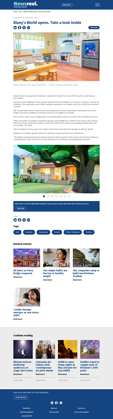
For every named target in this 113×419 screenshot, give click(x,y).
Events (57, 232)
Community (43, 232)
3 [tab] (52, 196)
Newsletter (67, 5)
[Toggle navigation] (97, 4)
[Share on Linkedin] (15, 27)
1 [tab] (44, 196)
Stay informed (20, 397)
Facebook (56, 402)
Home (15, 12)
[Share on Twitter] (24, 27)
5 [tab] (61, 196)
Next (101, 169)
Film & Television (72, 232)
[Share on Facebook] (19, 27)
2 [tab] (48, 196)
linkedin (52, 402)
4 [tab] (56, 196)
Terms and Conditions (81, 412)
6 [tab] (65, 196)
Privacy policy (54, 412)
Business (29, 232)
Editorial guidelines (26, 412)
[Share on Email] (28, 27)
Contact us (81, 408)
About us (54, 408)
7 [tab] (69, 196)
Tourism (89, 232)
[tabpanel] (56, 169)
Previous (11, 169)
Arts (20, 12)
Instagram (60, 402)
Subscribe (94, 27)
